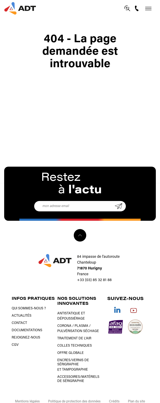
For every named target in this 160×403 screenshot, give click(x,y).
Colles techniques (74, 340)
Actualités (21, 314)
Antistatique (68, 313)
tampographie (75, 360)
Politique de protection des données (74, 391)
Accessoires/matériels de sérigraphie (78, 369)
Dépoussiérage (71, 317)
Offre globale (70, 346)
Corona (64, 323)
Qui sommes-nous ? (29, 308)
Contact (19, 320)
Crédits (114, 391)
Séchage (91, 327)
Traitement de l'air (74, 333)
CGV (15, 339)
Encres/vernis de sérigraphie (73, 354)
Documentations (27, 326)
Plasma (81, 323)
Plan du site (136, 391)
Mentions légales (27, 391)
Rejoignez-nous (26, 333)
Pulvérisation (69, 327)
